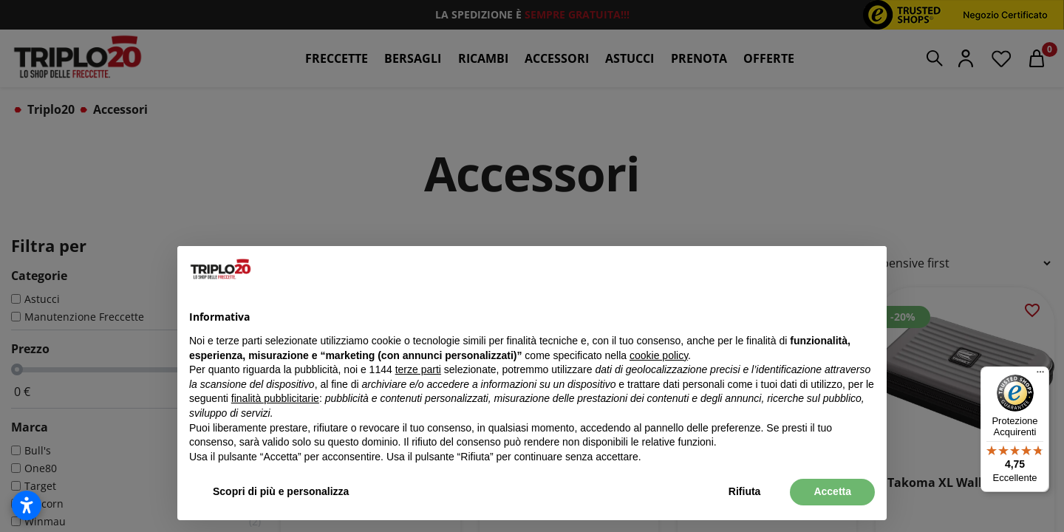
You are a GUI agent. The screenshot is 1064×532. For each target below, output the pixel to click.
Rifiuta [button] (745, 491)
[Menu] (1040, 375)
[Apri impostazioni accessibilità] (26, 505)
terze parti (418, 369)
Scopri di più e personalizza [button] (281, 491)
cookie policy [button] (659, 355)
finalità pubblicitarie (275, 398)
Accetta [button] (832, 491)
